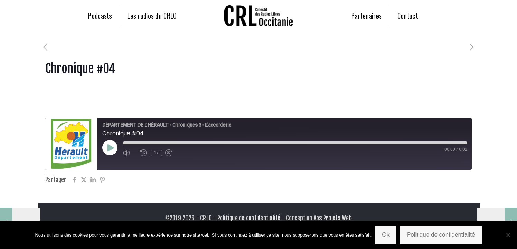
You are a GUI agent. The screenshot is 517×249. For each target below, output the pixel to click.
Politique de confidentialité (248, 218)
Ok (386, 234)
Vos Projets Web (333, 218)
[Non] (508, 234)
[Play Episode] (109, 147)
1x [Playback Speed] (156, 152)
